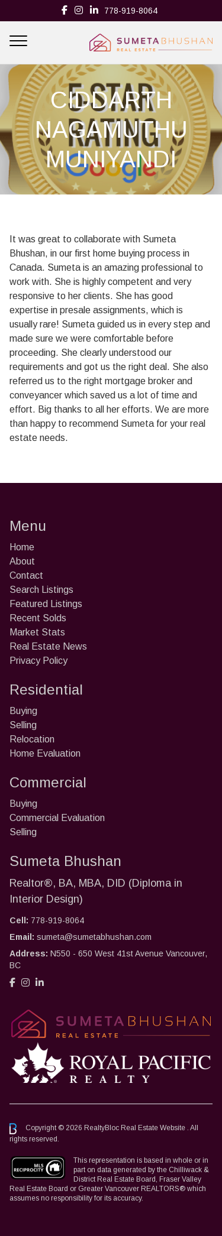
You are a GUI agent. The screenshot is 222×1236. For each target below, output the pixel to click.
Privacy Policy (38, 661)
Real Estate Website (154, 1128)
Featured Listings (45, 604)
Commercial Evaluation (57, 818)
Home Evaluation (45, 753)
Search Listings (41, 590)
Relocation (31, 739)
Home (21, 547)
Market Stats (37, 632)
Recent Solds (37, 618)
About (22, 561)
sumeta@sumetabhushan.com (94, 937)
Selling (23, 725)
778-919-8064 (130, 10)
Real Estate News (48, 646)
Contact (26, 575)
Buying (23, 711)
